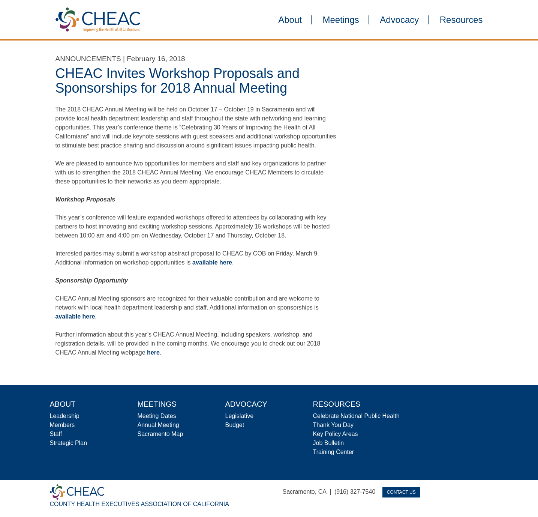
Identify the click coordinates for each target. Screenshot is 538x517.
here (153, 352)
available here (212, 262)
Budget (234, 425)
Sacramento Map (160, 434)
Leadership (64, 416)
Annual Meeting (158, 425)
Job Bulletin (328, 443)
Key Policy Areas (335, 434)
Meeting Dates (157, 416)
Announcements (88, 59)
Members (62, 425)
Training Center (333, 452)
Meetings (340, 19)
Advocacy (399, 19)
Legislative (239, 416)
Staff (56, 434)
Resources (461, 19)
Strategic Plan (68, 443)
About (290, 19)
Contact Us (401, 492)
